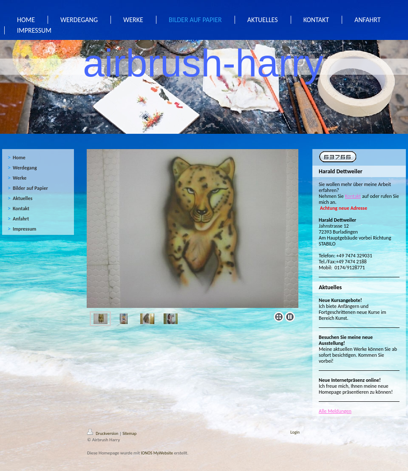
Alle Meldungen (335, 411)
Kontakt (353, 196)
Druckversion (103, 433)
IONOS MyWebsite (157, 453)
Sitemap (129, 433)
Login (295, 432)
